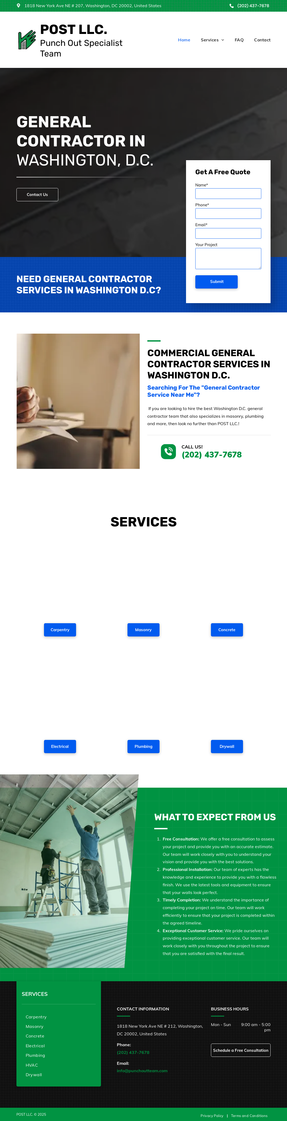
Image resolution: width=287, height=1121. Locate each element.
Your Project (206, 244)
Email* (201, 224)
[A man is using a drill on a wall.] (227, 693)
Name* (201, 184)
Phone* (202, 204)
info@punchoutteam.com (142, 1070)
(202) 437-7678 (253, 5)
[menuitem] (178, 39)
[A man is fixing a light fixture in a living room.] (60, 693)
